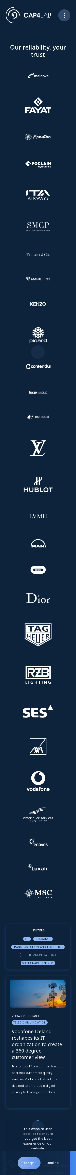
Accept (29, 1163)
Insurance (43, 939)
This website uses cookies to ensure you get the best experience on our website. (38, 1139)
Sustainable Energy (38, 963)
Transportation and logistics (38, 947)
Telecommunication (37, 955)
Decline (53, 1162)
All (27, 939)
